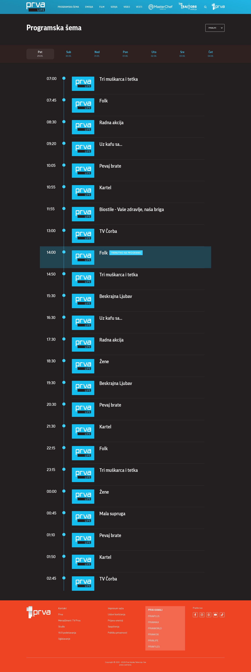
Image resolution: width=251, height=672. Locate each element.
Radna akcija (111, 122)
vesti (139, 7)
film (101, 7)
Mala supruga (112, 513)
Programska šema (68, 7)
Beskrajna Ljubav (115, 296)
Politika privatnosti (117, 632)
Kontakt (62, 608)
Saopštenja (113, 626)
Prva (60, 614)
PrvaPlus (153, 616)
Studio (61, 626)
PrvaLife (153, 640)
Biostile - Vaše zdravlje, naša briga (131, 209)
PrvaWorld (155, 628)
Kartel (105, 187)
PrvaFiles (154, 646)
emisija (89, 7)
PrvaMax (153, 622)
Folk (103, 101)
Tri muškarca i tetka (118, 79)
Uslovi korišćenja (116, 614)
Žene (104, 361)
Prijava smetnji (115, 620)
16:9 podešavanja (67, 632)
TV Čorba (108, 231)
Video (127, 7)
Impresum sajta (116, 608)
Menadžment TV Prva (69, 620)
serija (114, 7)
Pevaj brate (110, 166)
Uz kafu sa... (110, 144)
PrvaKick (153, 634)
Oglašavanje (64, 639)
